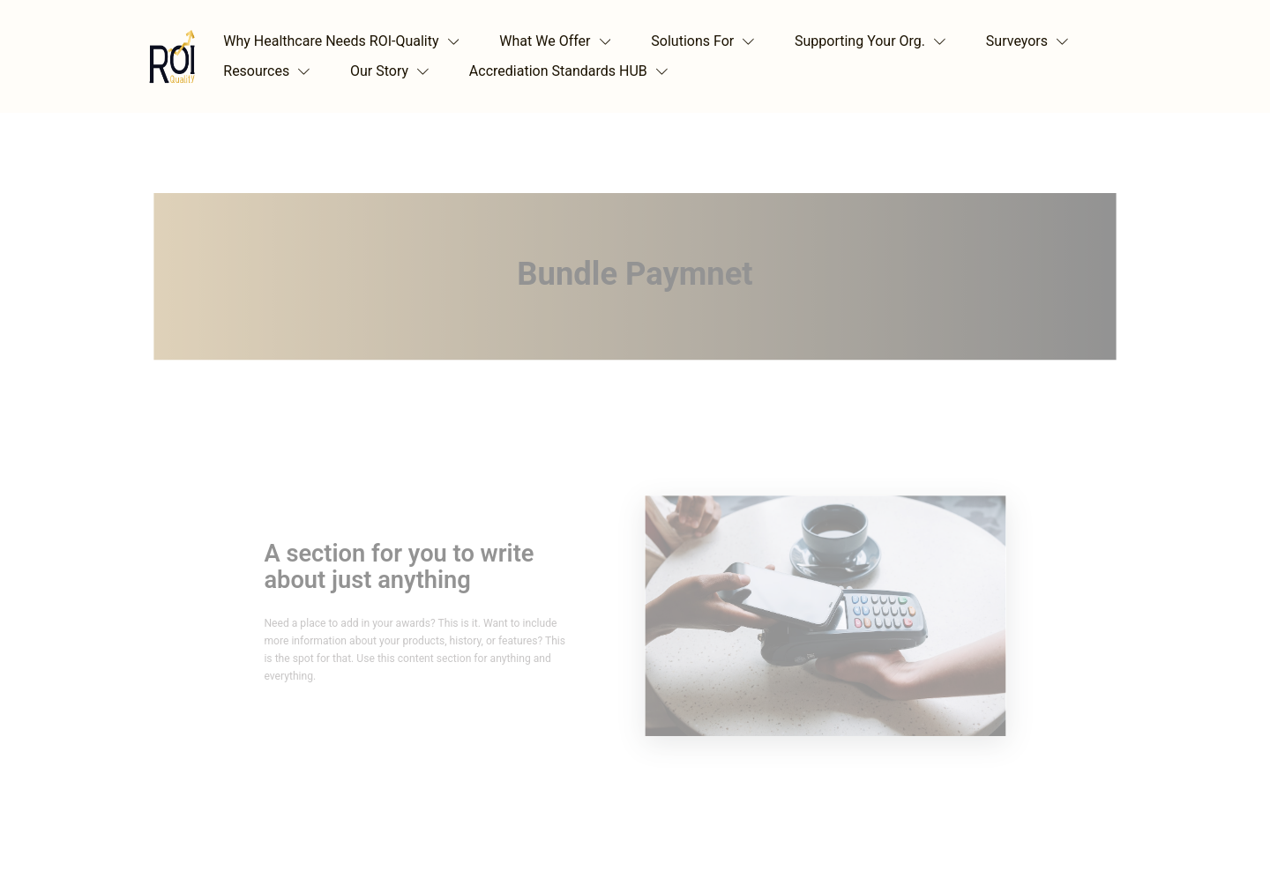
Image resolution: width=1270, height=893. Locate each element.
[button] (345, 41)
